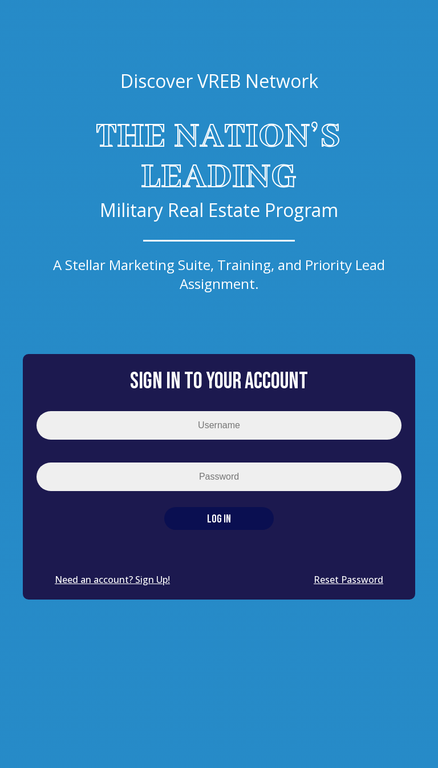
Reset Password (348, 579)
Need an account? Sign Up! (112, 579)
